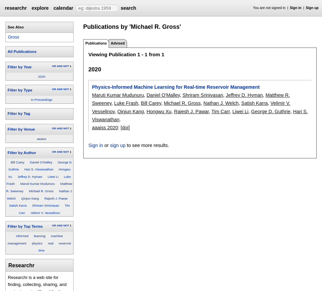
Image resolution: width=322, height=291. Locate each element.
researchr (16, 8)
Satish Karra (18, 205)
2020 (41, 76)
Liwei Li (53, 176)
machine (57, 236)
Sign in (296, 8)
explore (39, 8)
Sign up (312, 8)
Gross (13, 37)
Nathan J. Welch (220, 103)
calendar (63, 8)
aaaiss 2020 (105, 127)
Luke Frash (126, 103)
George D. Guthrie (271, 111)
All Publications (22, 52)
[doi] (125, 127)
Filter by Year (20, 67)
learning (39, 236)
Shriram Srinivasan (45, 205)
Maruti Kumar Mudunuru (37, 184)
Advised (118, 43)
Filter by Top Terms (25, 226)
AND (60, 66)
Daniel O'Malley (41, 162)
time (41, 250)
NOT (66, 66)
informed (22, 236)
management (17, 243)
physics (37, 243)
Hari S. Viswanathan (38, 169)
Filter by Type (20, 90)
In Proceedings (41, 99)
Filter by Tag (19, 114)
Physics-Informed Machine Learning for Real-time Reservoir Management (175, 87)
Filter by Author (22, 153)
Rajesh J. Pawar (56, 198)
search (128, 8)
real (50, 243)
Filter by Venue (21, 129)
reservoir (65, 243)
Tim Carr (220, 111)
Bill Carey (17, 162)
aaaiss (41, 139)
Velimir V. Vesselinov (45, 213)
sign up (117, 145)
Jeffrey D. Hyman (29, 176)
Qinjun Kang (30, 198)
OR (54, 66)
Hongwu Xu (158, 111)
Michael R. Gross (41, 191)
